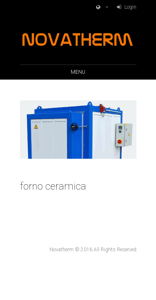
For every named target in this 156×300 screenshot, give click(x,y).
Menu (78, 72)
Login (130, 7)
